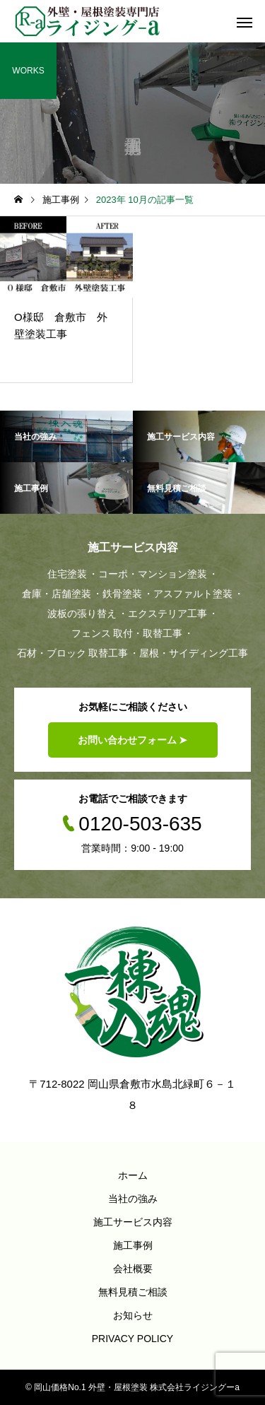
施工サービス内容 (132, 1222)
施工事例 (133, 1245)
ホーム (133, 1175)
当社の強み (133, 1198)
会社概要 (133, 1268)
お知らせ (133, 1315)
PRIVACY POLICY (132, 1338)
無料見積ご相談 (132, 1292)
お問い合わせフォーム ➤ (133, 740)
